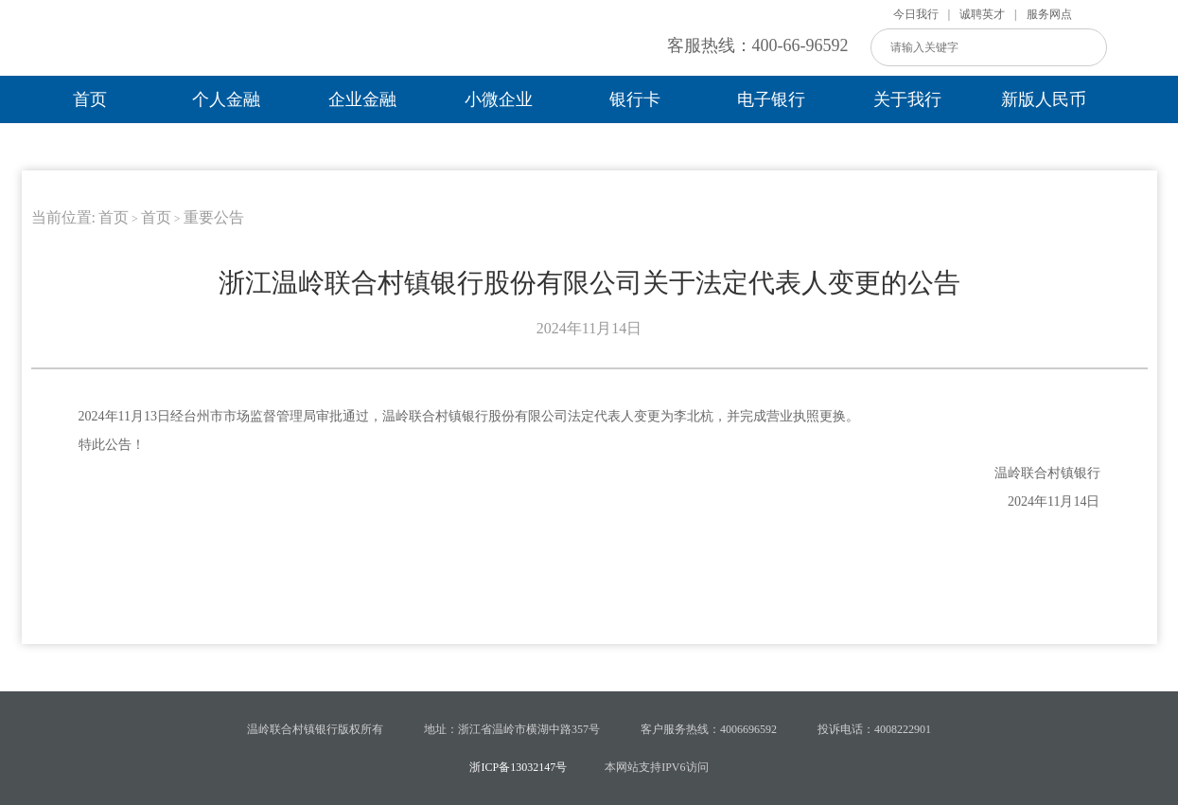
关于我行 (907, 99)
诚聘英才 (982, 14)
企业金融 (362, 99)
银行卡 (634, 99)
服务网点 (1049, 14)
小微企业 (499, 99)
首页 (90, 99)
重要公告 (214, 217)
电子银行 (771, 99)
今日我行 (916, 14)
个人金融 (226, 99)
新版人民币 (1043, 99)
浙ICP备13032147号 (518, 767)
